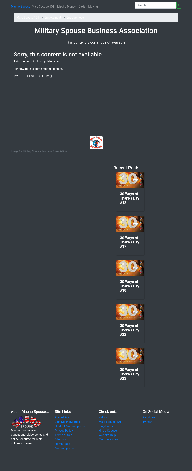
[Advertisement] (96, 108)
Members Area (108, 439)
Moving (93, 6)
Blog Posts (106, 426)
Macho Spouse (20, 6)
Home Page (62, 444)
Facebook (149, 417)
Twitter (147, 422)
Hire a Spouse (108, 430)
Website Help (107, 435)
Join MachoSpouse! (68, 422)
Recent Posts (63, 417)
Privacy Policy (64, 430)
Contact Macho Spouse (70, 426)
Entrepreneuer (76, 17)
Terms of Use (63, 435)
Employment (53, 17)
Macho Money (66, 6)
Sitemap (60, 439)
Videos (103, 417)
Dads (82, 6)
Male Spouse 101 (43, 6)
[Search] (155, 5)
